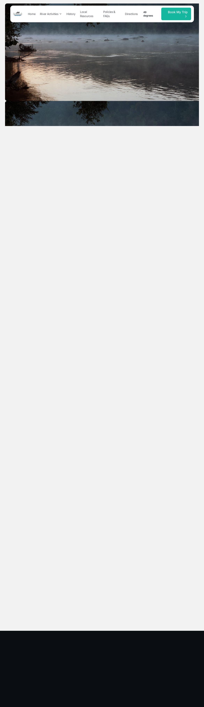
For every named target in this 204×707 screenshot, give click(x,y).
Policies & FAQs (109, 14)
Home (32, 14)
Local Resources (86, 14)
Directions (131, 14)
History (70, 14)
